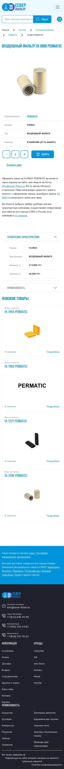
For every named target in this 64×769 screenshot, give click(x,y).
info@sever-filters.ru (13, 186)
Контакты (6, 695)
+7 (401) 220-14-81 (18, 626)
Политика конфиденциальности (47, 764)
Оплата (5, 657)
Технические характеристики (23, 237)
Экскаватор (7, 744)
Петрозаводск (32, 570)
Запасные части (41, 725)
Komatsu (38, 670)
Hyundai (38, 682)
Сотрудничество (10, 676)
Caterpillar (39, 650)
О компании (7, 650)
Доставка (6, 663)
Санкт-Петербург (38, 553)
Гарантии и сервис (10, 682)
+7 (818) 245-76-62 (18, 636)
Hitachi (37, 676)
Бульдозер (7, 712)
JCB (35, 657)
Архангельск (24, 556)
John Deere (39, 663)
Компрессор (8, 725)
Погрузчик (7, 731)
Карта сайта (7, 689)
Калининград (9, 556)
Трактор (6, 738)
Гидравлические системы (46, 719)
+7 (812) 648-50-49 (18, 617)
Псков (17, 574)
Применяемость (16, 288)
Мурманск (17, 570)
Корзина (6, 702)
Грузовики (7, 719)
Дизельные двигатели (45, 712)
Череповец (53, 567)
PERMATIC (32, 116)
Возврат (6, 670)
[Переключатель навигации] (57, 7)
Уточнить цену (14, 165)
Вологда (6, 570)
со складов (21, 215)
